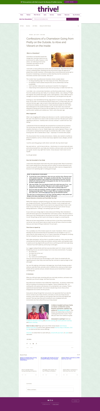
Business (28, 25)
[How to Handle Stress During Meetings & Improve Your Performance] (29, 362)
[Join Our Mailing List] (72, 19)
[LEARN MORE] (71, 2)
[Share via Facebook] (27, 343)
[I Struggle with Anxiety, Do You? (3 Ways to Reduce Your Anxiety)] (50, 362)
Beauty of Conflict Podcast (45, 25)
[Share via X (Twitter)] (30, 343)
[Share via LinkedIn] (33, 343)
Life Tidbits (35, 25)
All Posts (22, 25)
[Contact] (75, 401)
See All (78, 354)
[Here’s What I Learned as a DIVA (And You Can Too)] (70, 362)
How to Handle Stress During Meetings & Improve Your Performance (29, 370)
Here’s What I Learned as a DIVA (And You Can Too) (70, 370)
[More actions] (73, 34)
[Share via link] (36, 343)
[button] (78, 25)
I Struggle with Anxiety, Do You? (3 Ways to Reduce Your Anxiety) (49, 370)
